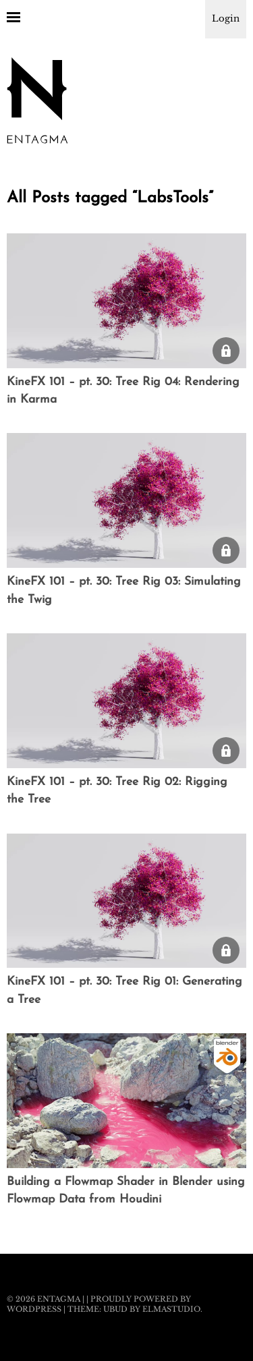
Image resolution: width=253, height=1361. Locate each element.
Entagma (58, 1299)
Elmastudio (171, 1309)
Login (226, 18)
